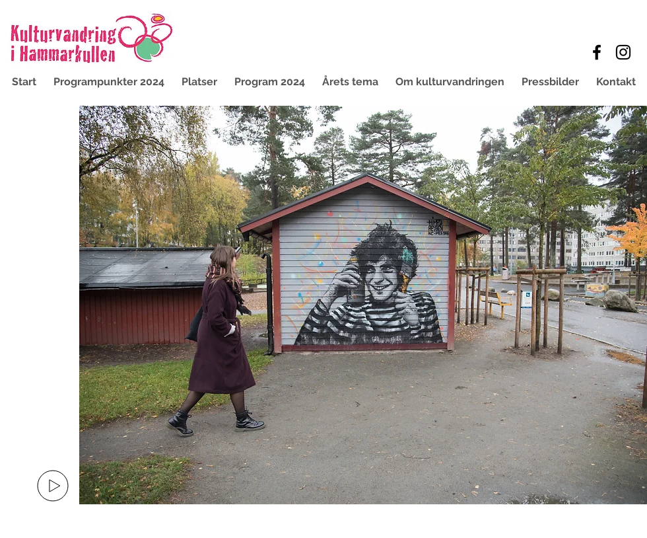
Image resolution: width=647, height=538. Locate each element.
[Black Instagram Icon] (623, 52)
